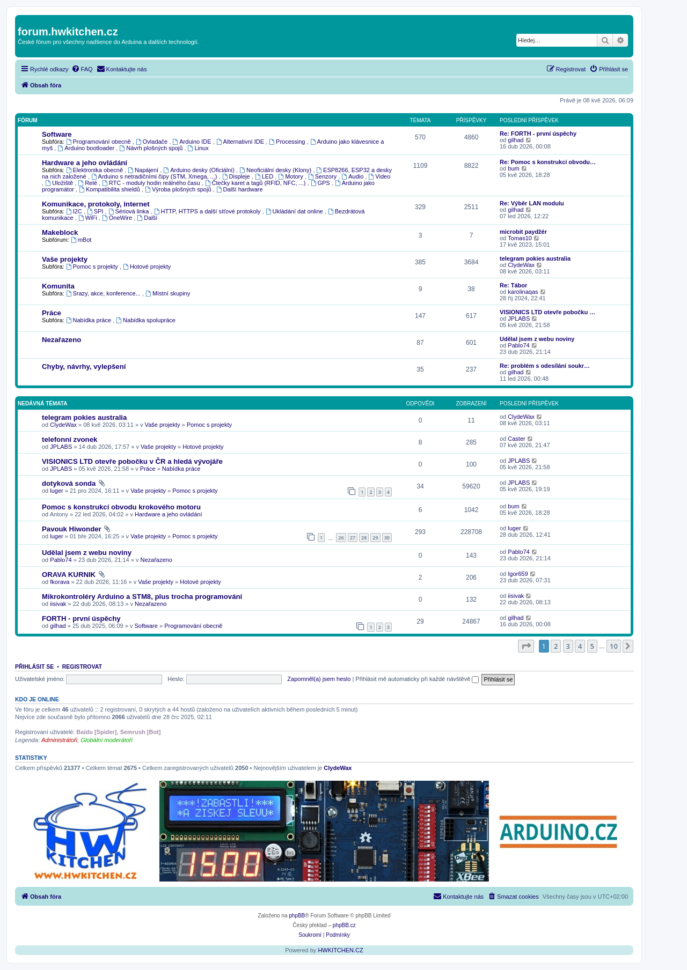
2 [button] (556, 646)
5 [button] (592, 646)
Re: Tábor (513, 285)
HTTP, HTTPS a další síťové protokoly (208, 211)
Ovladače (152, 141)
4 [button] (580, 646)
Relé (88, 183)
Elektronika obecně (95, 170)
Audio (353, 176)
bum (513, 168)
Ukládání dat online (295, 211)
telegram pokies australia (535, 258)
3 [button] (568, 646)
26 (341, 537)
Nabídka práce (89, 320)
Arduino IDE (192, 141)
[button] (526, 646)
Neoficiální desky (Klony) (276, 170)
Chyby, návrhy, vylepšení (84, 366)
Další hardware (239, 189)
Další (147, 217)
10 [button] (614, 646)
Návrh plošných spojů (151, 148)
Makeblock (60, 232)
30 (387, 537)
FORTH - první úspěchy (81, 618)
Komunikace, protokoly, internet (96, 204)
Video (380, 176)
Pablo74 (518, 345)
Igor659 (518, 574)
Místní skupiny (167, 293)
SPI (96, 211)
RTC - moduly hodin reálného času (152, 183)
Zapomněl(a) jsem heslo (318, 679)
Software (57, 134)
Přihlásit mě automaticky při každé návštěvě (417, 679)
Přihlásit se (34, 666)
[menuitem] (82, 69)
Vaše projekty (64, 259)
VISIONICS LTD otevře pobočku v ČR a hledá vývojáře (132, 461)
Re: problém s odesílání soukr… (545, 365)
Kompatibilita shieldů (110, 189)
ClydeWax (521, 265)
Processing (287, 141)
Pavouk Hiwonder (71, 529)
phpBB (297, 916)
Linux (198, 148)
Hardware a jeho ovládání (84, 163)
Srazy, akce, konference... (104, 293)
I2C (75, 211)
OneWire (118, 217)
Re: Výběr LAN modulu (532, 203)
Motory (291, 176)
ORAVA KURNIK (69, 575)
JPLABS (519, 318)
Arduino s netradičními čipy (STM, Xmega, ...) (155, 176)
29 (375, 537)
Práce (51, 313)
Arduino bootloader (86, 148)
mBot (81, 239)
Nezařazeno (61, 340)
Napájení (144, 170)
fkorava (59, 582)
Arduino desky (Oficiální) (199, 170)
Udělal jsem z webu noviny (537, 339)
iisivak (58, 604)
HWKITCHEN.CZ (340, 950)
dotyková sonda (69, 483)
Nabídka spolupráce (146, 320)
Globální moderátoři (107, 740)
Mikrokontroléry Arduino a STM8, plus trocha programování (142, 597)
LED (265, 176)
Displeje (237, 176)
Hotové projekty (147, 266)
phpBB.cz (344, 925)
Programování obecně (99, 141)
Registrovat (82, 666)
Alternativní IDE (241, 141)
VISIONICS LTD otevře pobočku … (547, 312)
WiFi (88, 217)
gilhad (515, 140)
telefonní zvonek (69, 439)
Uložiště (60, 183)
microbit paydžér (523, 231)
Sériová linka (129, 211)
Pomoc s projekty (93, 266)
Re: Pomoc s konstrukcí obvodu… (548, 162)
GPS (321, 183)
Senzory (323, 176)
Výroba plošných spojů (179, 189)
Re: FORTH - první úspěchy (538, 133)
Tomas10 (520, 238)
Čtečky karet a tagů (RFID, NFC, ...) (256, 183)
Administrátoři (59, 740)
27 (352, 537)
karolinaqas (523, 291)
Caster (516, 438)
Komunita (58, 286)
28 (364, 537)
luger (56, 490)
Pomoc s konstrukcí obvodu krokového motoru (121, 507)
